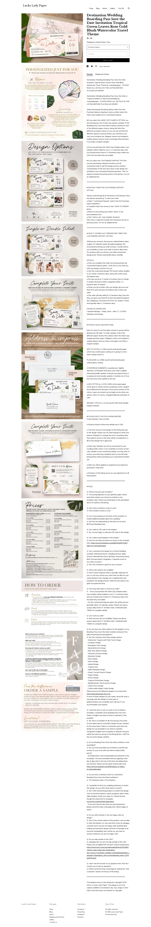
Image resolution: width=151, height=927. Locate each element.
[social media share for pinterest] (96, 66)
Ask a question (104, 66)
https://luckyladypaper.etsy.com (98, 694)
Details (90, 74)
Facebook (80, 909)
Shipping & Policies (102, 74)
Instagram (81, 914)
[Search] (129, 8)
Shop (91, 8)
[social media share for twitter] (92, 66)
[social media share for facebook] (88, 66)
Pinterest (80, 917)
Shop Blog (81, 912)
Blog (97, 8)
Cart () (121, 8)
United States (101, 42)
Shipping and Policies (56, 917)
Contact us (53, 922)
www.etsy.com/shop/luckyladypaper (100, 801)
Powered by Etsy (111, 914)
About (104, 8)
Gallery (112, 8)
